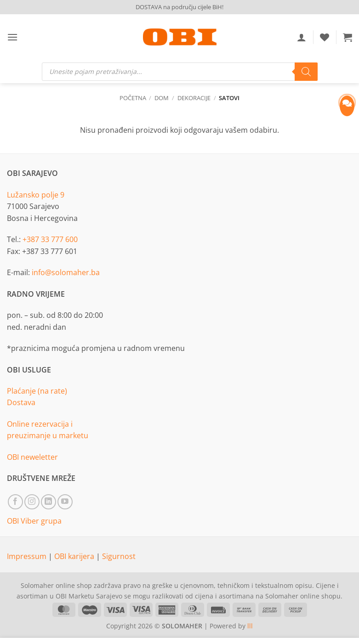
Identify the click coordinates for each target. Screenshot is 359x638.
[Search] (306, 71)
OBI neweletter (32, 457)
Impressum (27, 556)
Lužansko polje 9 (35, 195)
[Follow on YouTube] (65, 501)
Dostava (21, 402)
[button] (12, 37)
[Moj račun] (301, 37)
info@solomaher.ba (66, 272)
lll (250, 625)
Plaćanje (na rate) (37, 391)
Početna (133, 98)
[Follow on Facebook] (15, 501)
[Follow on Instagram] (32, 501)
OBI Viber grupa (34, 521)
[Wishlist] (324, 37)
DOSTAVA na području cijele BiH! (179, 7)
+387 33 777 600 (50, 239)
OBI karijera (75, 556)
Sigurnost (119, 556)
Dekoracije (194, 98)
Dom (161, 98)
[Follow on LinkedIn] (48, 501)
